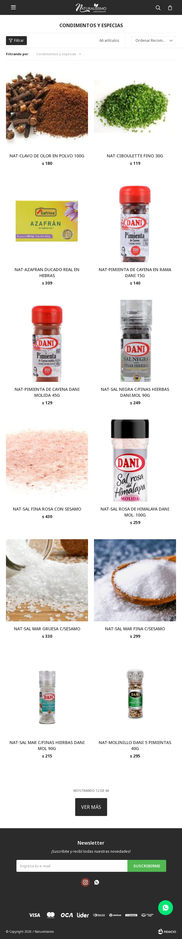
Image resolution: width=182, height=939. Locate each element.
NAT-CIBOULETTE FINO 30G (135, 156)
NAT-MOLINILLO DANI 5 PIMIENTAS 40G (135, 745)
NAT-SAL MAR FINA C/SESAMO (135, 628)
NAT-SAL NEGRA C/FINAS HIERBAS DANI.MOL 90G (135, 392)
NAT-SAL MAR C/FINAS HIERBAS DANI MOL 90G (47, 745)
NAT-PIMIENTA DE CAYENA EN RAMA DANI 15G (135, 272)
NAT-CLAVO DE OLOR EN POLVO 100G (47, 156)
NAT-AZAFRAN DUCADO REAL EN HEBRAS (47, 272)
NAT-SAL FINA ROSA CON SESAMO (47, 509)
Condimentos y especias (56, 54)
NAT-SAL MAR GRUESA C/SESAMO (47, 628)
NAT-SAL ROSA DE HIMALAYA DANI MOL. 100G (135, 512)
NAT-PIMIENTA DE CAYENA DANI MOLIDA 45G (47, 392)
